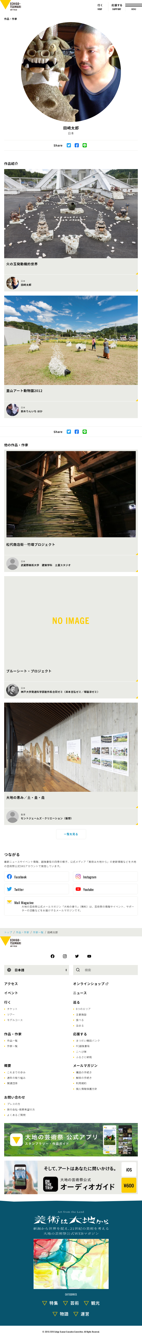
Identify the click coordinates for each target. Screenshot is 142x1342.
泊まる (80, 1025)
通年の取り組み (16, 1077)
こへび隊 (81, 1051)
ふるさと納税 (84, 1057)
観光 (95, 1303)
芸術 (74, 1303)
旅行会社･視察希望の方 (21, 1109)
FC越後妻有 (83, 1046)
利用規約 (81, 1083)
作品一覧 (12, 1040)
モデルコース (15, 1020)
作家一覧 (38, 932)
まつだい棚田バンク (88, 1040)
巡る (76, 1002)
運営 (85, 1314)
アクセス (11, 983)
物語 (64, 1314)
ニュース (80, 992)
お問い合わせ (14, 1097)
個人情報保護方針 (86, 1088)
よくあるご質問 (16, 1115)
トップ (8, 932)
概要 (7, 1065)
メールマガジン (85, 1065)
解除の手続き (84, 1077)
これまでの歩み (16, 1072)
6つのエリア (83, 1009)
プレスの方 (13, 1103)
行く (7, 1002)
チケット (12, 1009)
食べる (80, 1020)
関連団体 (12, 1083)
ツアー (11, 1014)
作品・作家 (10, 18)
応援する (80, 1033)
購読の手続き (84, 1072)
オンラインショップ (89, 983)
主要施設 (81, 1014)
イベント (11, 992)
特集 (53, 1303)
